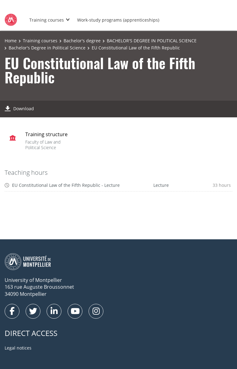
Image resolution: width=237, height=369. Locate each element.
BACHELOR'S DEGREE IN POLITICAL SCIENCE (152, 41)
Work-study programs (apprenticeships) (118, 20)
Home (11, 41)
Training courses (46, 20)
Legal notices (18, 348)
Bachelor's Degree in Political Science (47, 48)
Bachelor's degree (82, 41)
